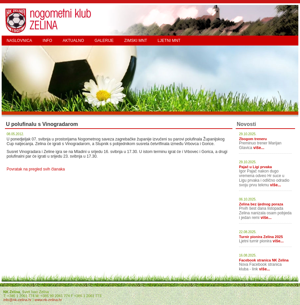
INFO (47, 40)
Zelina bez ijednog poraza (261, 204)
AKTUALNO (73, 40)
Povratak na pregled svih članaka (36, 169)
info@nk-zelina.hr (17, 300)
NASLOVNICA (19, 40)
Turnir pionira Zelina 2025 (261, 237)
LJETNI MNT (169, 40)
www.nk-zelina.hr (48, 300)
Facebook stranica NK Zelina (263, 260)
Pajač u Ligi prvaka (255, 167)
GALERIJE (104, 40)
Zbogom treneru (253, 139)
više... (258, 147)
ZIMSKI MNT (135, 40)
